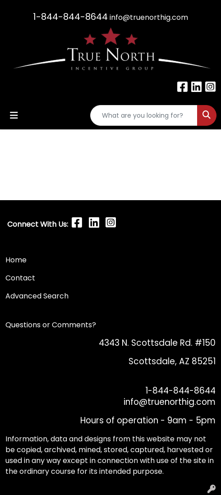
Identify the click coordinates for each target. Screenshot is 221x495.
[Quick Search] (144, 115)
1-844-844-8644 (70, 16)
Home (16, 260)
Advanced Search (37, 296)
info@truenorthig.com (149, 17)
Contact (21, 278)
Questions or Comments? (50, 325)
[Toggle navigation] (14, 115)
